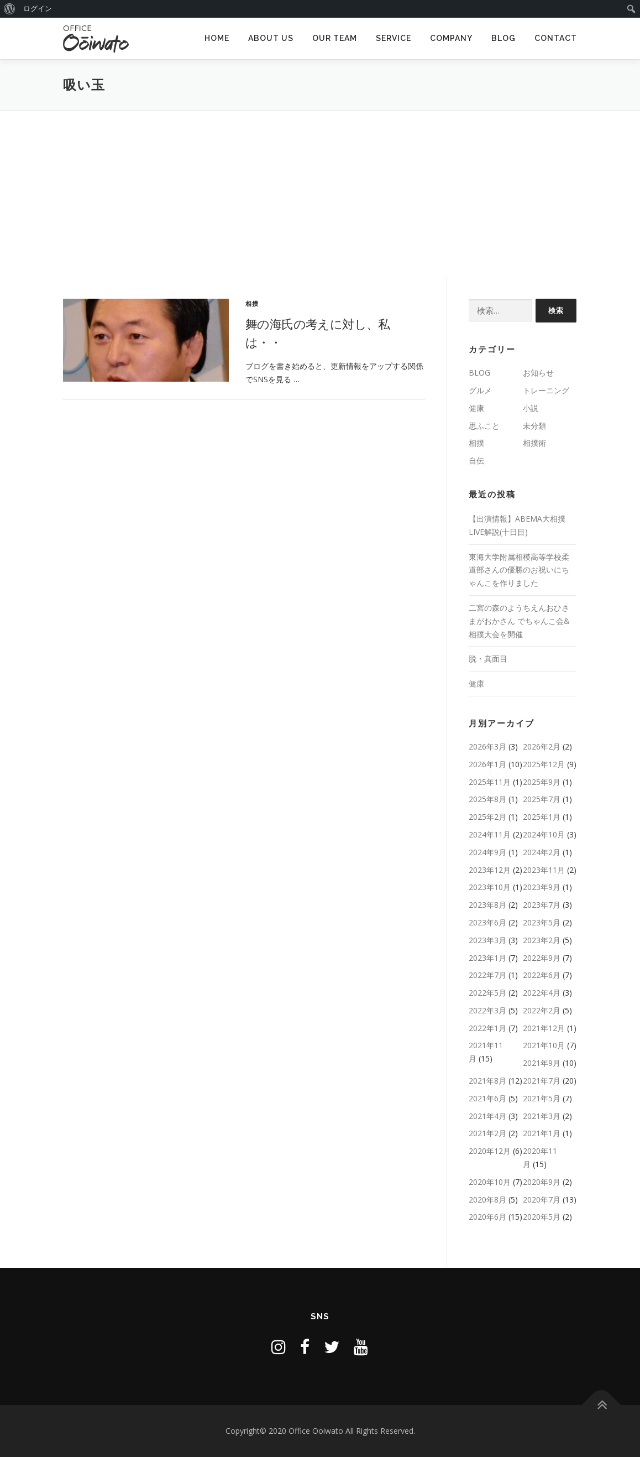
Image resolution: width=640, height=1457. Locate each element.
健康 (476, 408)
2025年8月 (487, 799)
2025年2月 (487, 816)
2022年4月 (541, 992)
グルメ (480, 390)
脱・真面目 (488, 658)
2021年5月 (541, 1098)
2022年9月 (541, 958)
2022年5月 (487, 992)
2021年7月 (541, 1080)
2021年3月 (541, 1116)
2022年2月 (541, 1010)
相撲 (252, 303)
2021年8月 (487, 1080)
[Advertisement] (320, 193)
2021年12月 (544, 1028)
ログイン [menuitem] (37, 8)
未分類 (534, 425)
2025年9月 (541, 782)
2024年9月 (487, 852)
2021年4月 (487, 1116)
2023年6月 (487, 922)
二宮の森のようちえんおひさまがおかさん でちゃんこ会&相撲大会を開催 (519, 620)
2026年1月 (487, 764)
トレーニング (546, 390)
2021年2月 (487, 1133)
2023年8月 (487, 904)
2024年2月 (541, 852)
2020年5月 (541, 1216)
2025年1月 (541, 816)
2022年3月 (487, 1010)
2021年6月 (487, 1098)
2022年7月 (487, 975)
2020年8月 (487, 1199)
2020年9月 (541, 1182)
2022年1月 (487, 1028)
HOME (216, 38)
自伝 (476, 460)
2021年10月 (544, 1045)
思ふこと (484, 425)
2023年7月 (541, 904)
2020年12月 (490, 1151)
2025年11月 (490, 782)
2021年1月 (541, 1133)
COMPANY (451, 38)
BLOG (503, 38)
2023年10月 (490, 887)
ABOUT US (270, 38)
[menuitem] (9, 9)
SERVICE (393, 38)
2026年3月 (487, 746)
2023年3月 (487, 940)
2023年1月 (487, 958)
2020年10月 (490, 1182)
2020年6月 (487, 1216)
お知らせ (538, 372)
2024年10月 (544, 834)
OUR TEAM (334, 38)
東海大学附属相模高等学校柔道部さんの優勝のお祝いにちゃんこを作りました (519, 570)
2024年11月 (490, 834)
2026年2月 (541, 746)
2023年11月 (544, 870)
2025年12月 (544, 764)
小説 (530, 408)
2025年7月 (541, 799)
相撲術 (534, 443)
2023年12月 (490, 870)
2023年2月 (541, 940)
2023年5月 (541, 922)
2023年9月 (541, 887)
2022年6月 (541, 975)
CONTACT (555, 38)
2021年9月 (541, 1063)
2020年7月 (541, 1199)
